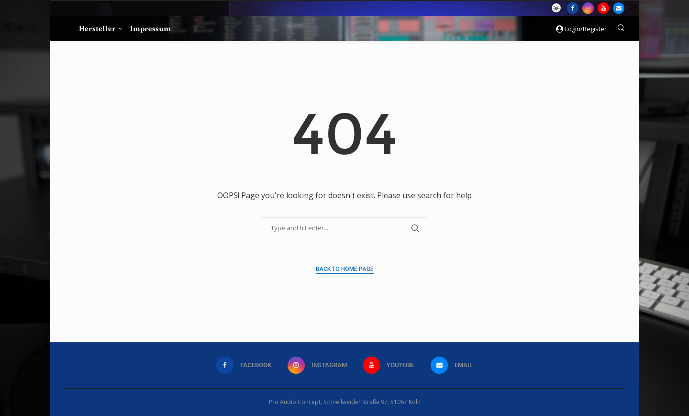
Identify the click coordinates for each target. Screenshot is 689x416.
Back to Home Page (345, 269)
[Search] (621, 29)
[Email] (618, 8)
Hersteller (97, 28)
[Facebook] (572, 8)
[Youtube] (603, 8)
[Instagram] (588, 8)
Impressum (150, 28)
